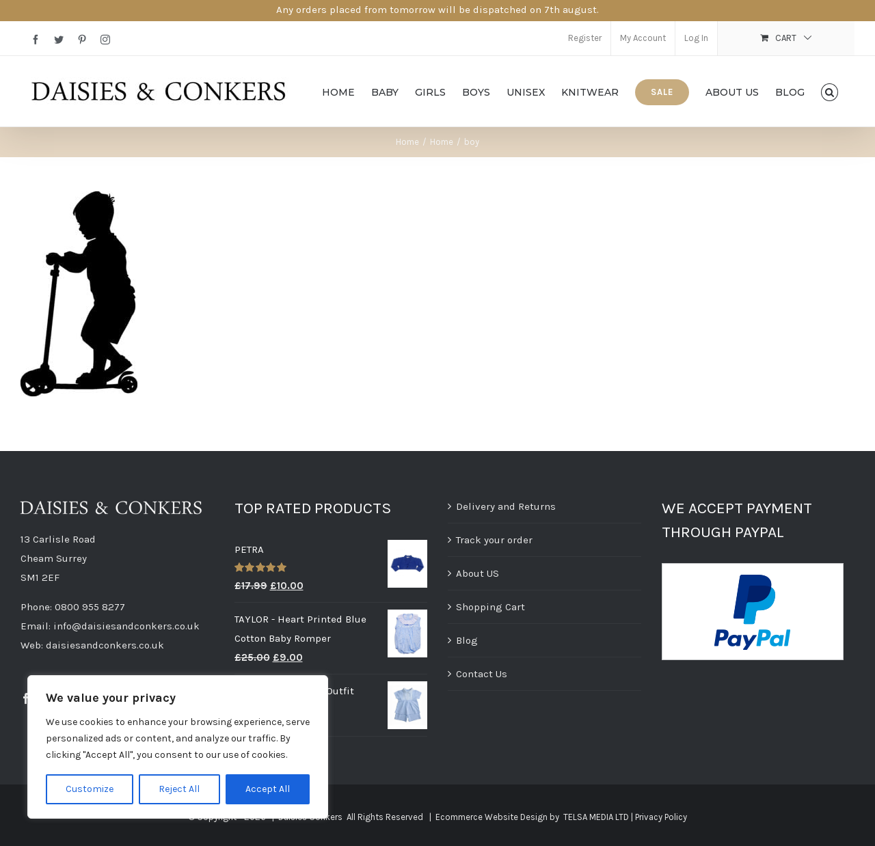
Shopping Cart (490, 607)
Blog (467, 640)
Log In (696, 38)
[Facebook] (26, 698)
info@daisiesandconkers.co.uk (126, 626)
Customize (89, 789)
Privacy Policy (661, 817)
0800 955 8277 (90, 607)
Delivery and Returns (506, 506)
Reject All (179, 789)
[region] (177, 747)
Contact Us (481, 674)
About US (477, 573)
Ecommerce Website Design (491, 817)
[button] (829, 91)
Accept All (267, 789)
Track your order (494, 540)
